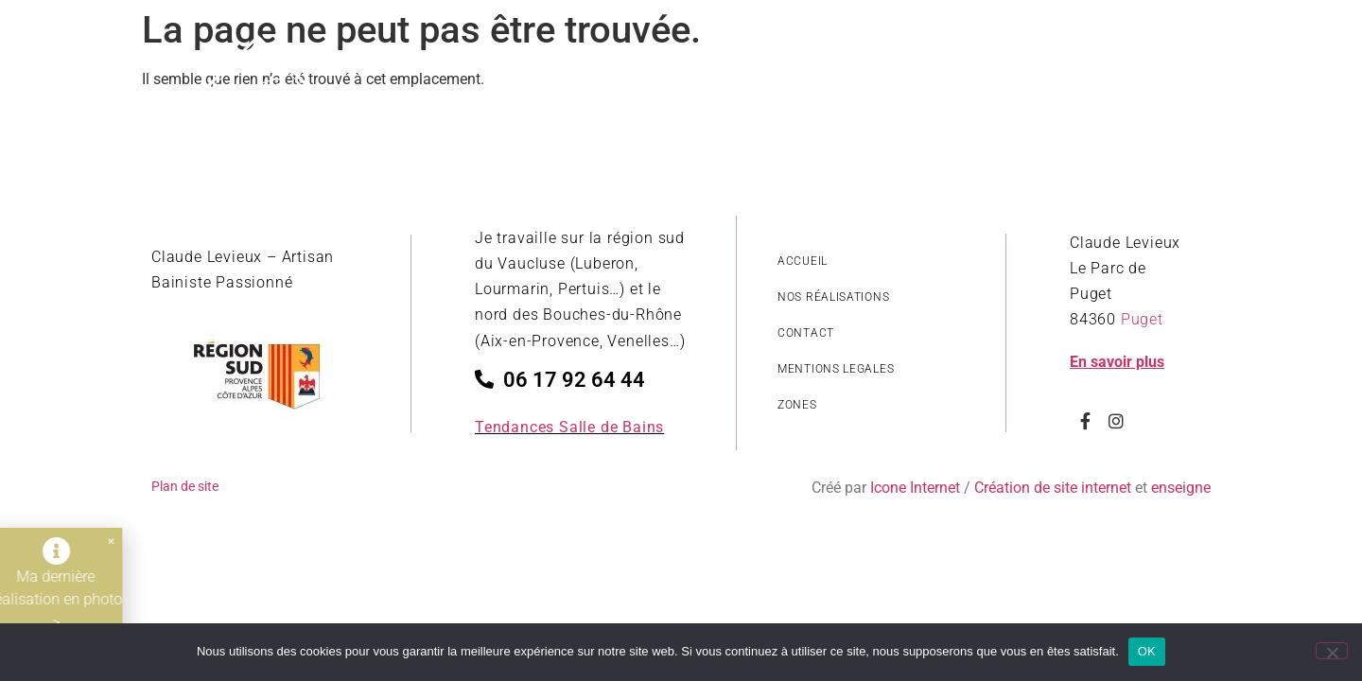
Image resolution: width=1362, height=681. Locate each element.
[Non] (1332, 650)
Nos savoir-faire (1040, 90)
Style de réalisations (632, 90)
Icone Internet (915, 488)
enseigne (1181, 488)
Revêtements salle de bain (843, 90)
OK (1147, 651)
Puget (1142, 319)
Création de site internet (1052, 488)
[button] (97, 541)
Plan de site (184, 486)
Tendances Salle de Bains (569, 427)
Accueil (494, 89)
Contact (1166, 89)
